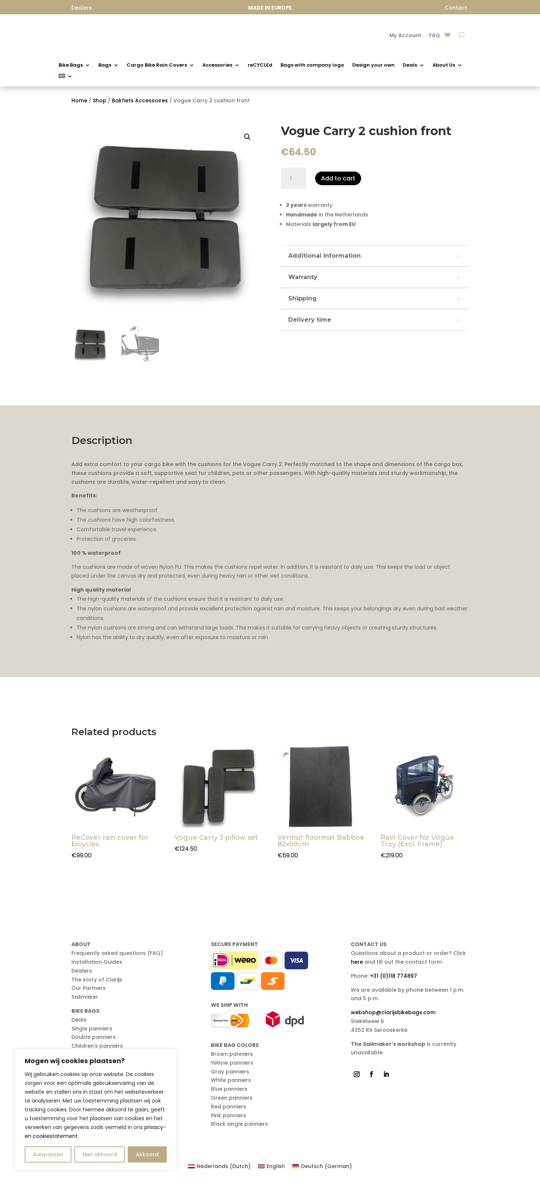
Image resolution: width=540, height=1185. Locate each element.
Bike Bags (71, 65)
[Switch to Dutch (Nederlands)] (219, 1166)
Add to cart (338, 178)
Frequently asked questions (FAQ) (117, 953)
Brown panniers (232, 1054)
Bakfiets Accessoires (140, 100)
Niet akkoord (99, 1154)
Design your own (373, 65)
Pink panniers (228, 1115)
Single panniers (91, 1028)
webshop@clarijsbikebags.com (393, 1012)
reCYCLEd (260, 65)
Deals (410, 65)
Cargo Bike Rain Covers (157, 65)
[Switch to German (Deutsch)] (322, 1166)
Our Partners (88, 988)
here (357, 962)
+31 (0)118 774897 (393, 976)
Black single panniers (239, 1124)
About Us (444, 65)
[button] (247, 137)
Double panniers (93, 1037)
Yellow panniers (232, 1062)
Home (79, 100)
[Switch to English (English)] (271, 1166)
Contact (456, 7)
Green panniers (232, 1097)
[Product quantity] (293, 178)
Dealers (81, 970)
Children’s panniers (97, 1046)
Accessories (217, 65)
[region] (96, 1109)
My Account (405, 36)
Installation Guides (96, 962)
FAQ (434, 36)
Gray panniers (230, 1071)
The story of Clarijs (96, 979)
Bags (104, 65)
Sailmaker (84, 997)
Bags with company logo (312, 65)
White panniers (231, 1080)
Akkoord (147, 1154)
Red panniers (228, 1106)
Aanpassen (48, 1154)
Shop (99, 100)
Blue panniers (229, 1089)
